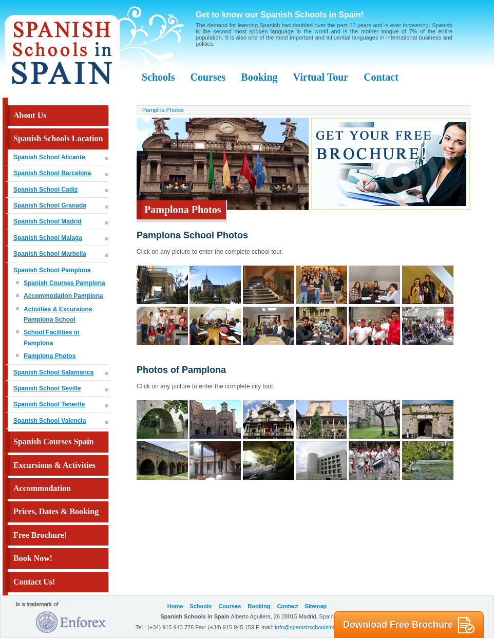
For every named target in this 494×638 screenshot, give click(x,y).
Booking (259, 77)
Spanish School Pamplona (52, 270)
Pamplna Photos (163, 110)
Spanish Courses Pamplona (64, 283)
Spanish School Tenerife (49, 404)
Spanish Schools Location (58, 138)
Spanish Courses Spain (53, 441)
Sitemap (316, 606)
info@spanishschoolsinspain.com (316, 627)
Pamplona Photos (49, 356)
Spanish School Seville (47, 388)
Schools (158, 77)
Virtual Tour (321, 77)
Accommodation (42, 488)
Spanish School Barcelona (52, 173)
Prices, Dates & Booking (56, 511)
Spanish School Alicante (49, 157)
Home (175, 606)
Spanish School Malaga (47, 237)
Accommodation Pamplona (63, 295)
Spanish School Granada (49, 205)
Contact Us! (34, 581)
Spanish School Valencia (49, 420)
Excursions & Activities (54, 465)
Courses (207, 77)
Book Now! (32, 558)
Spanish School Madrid (47, 221)
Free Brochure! (40, 535)
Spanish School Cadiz (45, 189)
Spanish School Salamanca (53, 372)
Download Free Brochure (408, 625)
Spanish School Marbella (49, 253)
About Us (29, 115)
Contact (381, 77)
